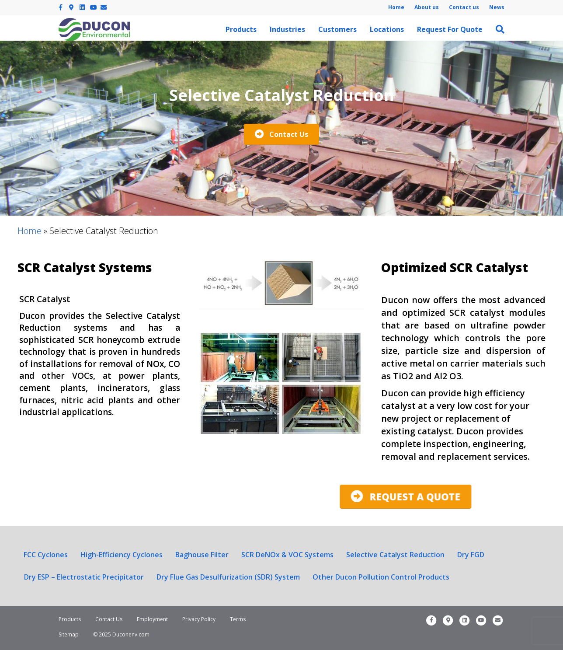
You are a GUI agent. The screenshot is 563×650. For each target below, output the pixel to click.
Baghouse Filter (202, 554)
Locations (387, 29)
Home (396, 7)
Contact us (464, 7)
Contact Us (108, 619)
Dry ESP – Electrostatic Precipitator (84, 577)
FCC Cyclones (46, 554)
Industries (287, 29)
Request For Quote (450, 29)
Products (241, 29)
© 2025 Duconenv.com (121, 634)
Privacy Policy (198, 619)
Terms (238, 619)
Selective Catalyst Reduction (395, 554)
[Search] (496, 29)
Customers (337, 29)
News (496, 7)
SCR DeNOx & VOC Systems (287, 554)
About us (426, 7)
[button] (281, 134)
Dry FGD (470, 554)
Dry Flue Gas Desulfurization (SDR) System (228, 577)
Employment (152, 619)
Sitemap (69, 634)
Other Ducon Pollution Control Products (381, 577)
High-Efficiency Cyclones (121, 554)
